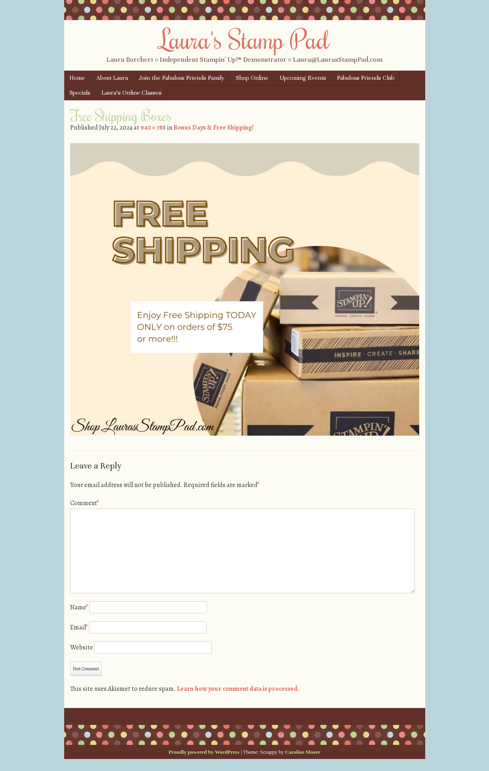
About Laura (112, 77)
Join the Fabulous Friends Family (182, 77)
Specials (79, 92)
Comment (84, 503)
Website (81, 647)
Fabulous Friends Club (365, 77)
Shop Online (252, 77)
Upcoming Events (303, 77)
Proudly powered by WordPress (203, 752)
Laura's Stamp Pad (244, 39)
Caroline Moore (303, 752)
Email (79, 627)
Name (79, 607)
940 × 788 (153, 127)
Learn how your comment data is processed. (238, 688)
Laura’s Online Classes (131, 92)
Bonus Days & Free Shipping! (213, 127)
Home (77, 77)
